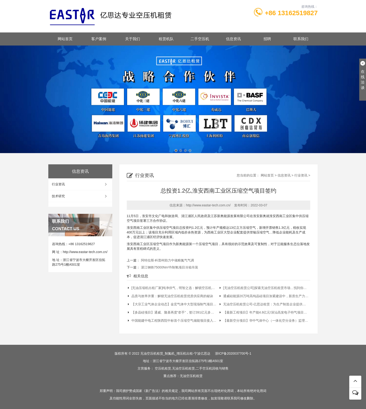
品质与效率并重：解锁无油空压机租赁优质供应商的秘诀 (170, 296)
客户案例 (98, 39)
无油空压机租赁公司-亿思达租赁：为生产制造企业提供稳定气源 (264, 304)
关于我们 (132, 39)
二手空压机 (199, 39)
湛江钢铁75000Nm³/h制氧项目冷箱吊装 (169, 267)
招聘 (267, 39)
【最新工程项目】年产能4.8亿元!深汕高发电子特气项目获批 (264, 312)
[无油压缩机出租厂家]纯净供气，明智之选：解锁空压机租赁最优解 (172, 288)
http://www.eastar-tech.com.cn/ (85, 252)
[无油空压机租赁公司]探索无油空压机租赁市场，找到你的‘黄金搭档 (264, 288)
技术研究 (80, 196)
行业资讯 (80, 184)
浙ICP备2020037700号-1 (233, 353)
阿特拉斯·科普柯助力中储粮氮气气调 (167, 260)
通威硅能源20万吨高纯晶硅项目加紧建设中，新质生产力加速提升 (264, 296)
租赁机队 (166, 39)
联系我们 (300, 39)
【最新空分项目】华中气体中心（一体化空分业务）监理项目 (264, 320)
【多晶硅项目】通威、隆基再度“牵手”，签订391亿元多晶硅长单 (172, 312)
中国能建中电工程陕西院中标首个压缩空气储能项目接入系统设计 (172, 320)
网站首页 (65, 39)
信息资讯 (233, 39)
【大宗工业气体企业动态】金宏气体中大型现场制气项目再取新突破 (172, 304)
